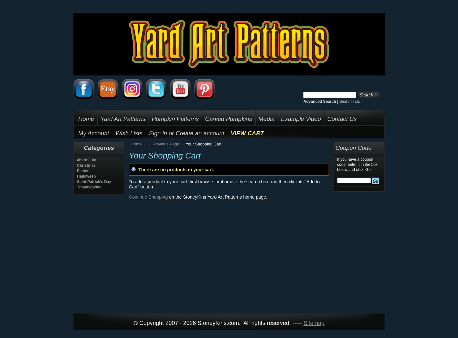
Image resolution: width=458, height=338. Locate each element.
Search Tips (349, 101)
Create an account (200, 133)
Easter (83, 171)
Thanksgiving (89, 187)
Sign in (158, 133)
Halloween (86, 176)
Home (136, 144)
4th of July (86, 160)
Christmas (86, 165)
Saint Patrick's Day (94, 182)
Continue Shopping (148, 197)
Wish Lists (128, 133)
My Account (93, 133)
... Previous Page (163, 144)
